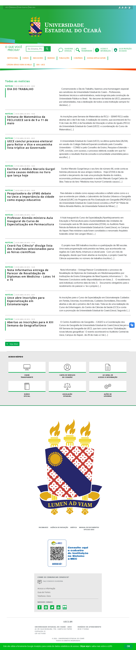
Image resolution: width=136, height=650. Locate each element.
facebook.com (40, 607)
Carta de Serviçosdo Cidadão (67, 370)
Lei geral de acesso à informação (107, 370)
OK (128, 646)
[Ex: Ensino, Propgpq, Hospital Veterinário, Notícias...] (35, 48)
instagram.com (46, 607)
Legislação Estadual (67, 389)
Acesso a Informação (46, 588)
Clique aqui (84, 646)
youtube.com (59, 607)
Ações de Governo (107, 389)
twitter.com (52, 607)
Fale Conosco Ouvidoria (53, 581)
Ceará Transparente (27, 370)
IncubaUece (43, 527)
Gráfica (73, 527)
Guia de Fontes (44, 592)
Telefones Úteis (44, 596)
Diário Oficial (27, 389)
